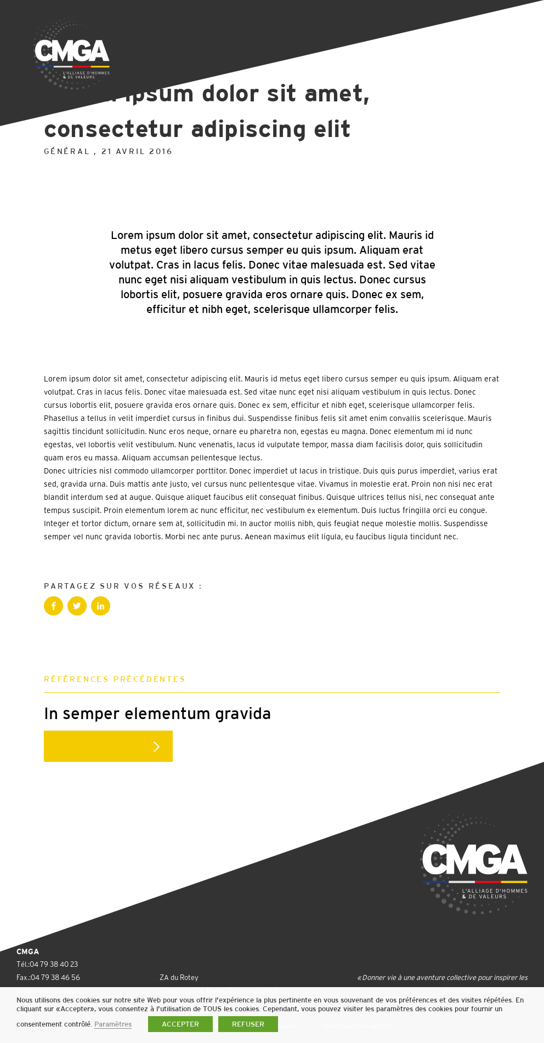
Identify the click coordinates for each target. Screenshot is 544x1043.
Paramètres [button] (113, 1024)
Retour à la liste (102, 59)
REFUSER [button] (248, 1024)
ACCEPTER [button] (180, 1024)
